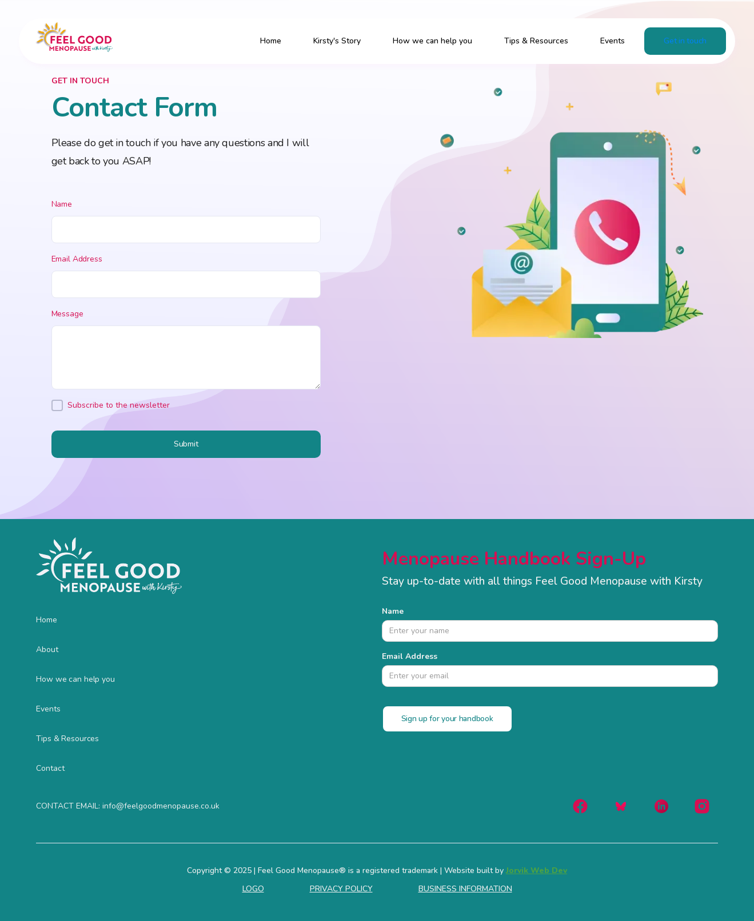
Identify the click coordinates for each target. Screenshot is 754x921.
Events (612, 40)
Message (67, 313)
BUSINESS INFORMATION (465, 889)
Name (61, 204)
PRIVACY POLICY (341, 889)
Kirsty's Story (337, 40)
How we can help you (432, 40)
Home (270, 40)
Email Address (76, 259)
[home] (70, 41)
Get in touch (685, 40)
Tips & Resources (536, 40)
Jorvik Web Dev (536, 870)
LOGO (253, 889)
